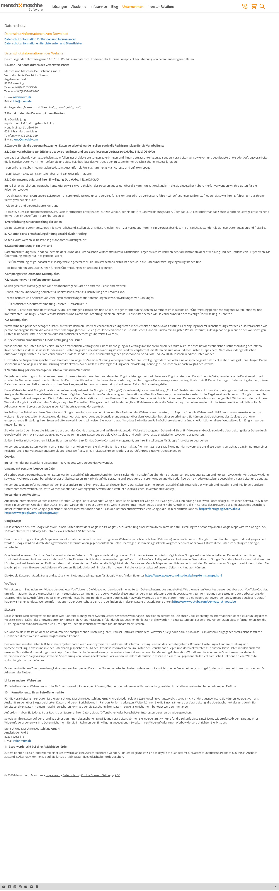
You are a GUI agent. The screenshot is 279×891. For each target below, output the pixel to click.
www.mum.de (22, 97)
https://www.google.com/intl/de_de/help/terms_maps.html (183, 575)
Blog (114, 6)
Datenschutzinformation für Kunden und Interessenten (40, 39)
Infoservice (98, 6)
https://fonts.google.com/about (219, 509)
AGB (117, 775)
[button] (37, 887)
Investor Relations (161, 6)
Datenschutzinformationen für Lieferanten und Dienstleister (43, 43)
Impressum (53, 775)
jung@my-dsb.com (26, 139)
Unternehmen (132, 6)
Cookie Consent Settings (97, 775)
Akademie (78, 6)
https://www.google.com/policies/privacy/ (31, 513)
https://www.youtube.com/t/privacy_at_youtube (204, 602)
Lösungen (59, 6)
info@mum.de (22, 101)
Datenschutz (71, 775)
